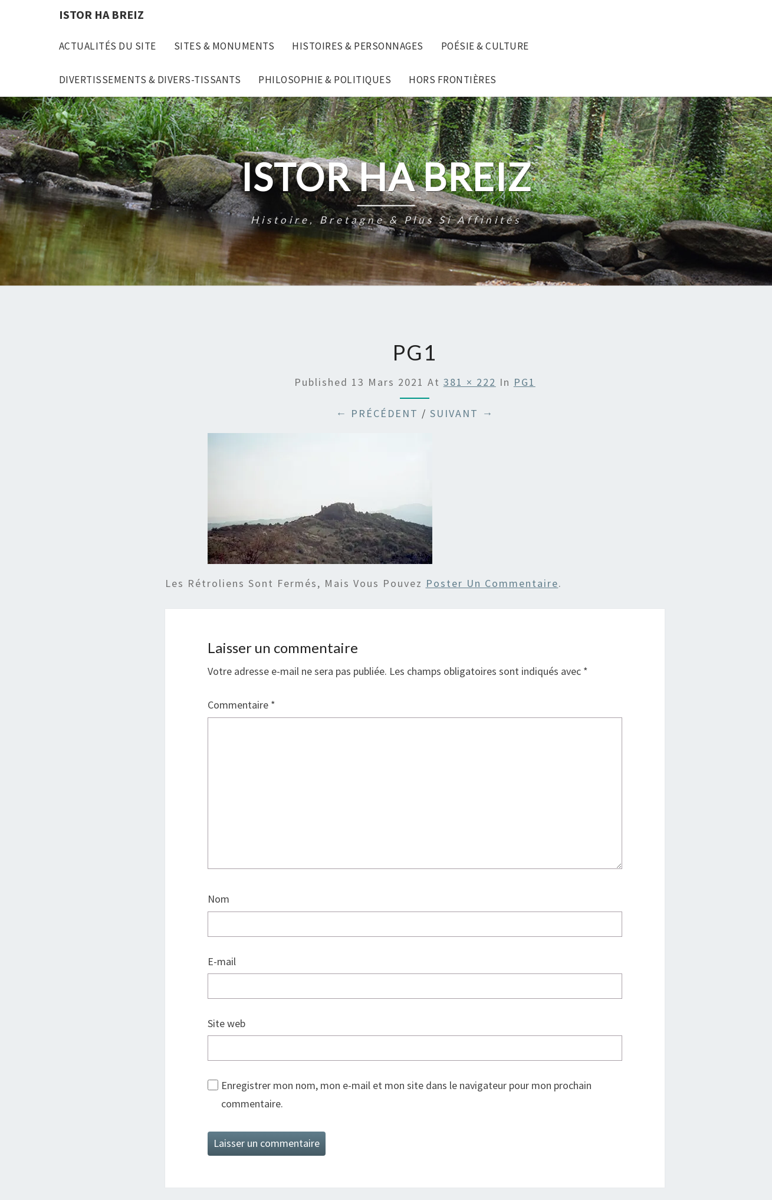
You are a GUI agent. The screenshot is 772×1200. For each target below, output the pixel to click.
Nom (218, 899)
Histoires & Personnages (357, 46)
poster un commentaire (492, 583)
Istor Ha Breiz (101, 14)
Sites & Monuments (224, 46)
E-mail (222, 961)
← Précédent (377, 413)
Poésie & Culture (485, 46)
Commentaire (241, 705)
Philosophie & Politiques (324, 79)
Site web (226, 1023)
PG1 (525, 382)
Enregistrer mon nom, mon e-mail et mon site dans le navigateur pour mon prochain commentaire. (406, 1094)
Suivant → (462, 413)
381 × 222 (470, 382)
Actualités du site (107, 46)
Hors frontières (453, 79)
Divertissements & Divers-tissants (150, 79)
